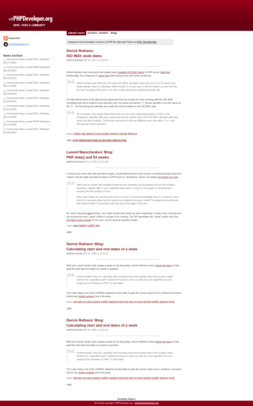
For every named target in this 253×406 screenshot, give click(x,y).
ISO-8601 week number (78, 220)
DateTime (165, 72)
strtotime (96, 302)
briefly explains (86, 296)
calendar (123, 133)
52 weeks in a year (168, 177)
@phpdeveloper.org (16, 44)
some (101, 75)
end (84, 302)
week (75, 225)
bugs (107, 75)
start (75, 302)
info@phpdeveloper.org (147, 403)
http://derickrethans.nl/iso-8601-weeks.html (100, 140)
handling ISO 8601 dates (131, 72)
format (98, 133)
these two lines (164, 265)
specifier (105, 133)
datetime (90, 133)
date (83, 133)
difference (132, 133)
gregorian (114, 133)
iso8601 (77, 133)
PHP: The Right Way (147, 42)
